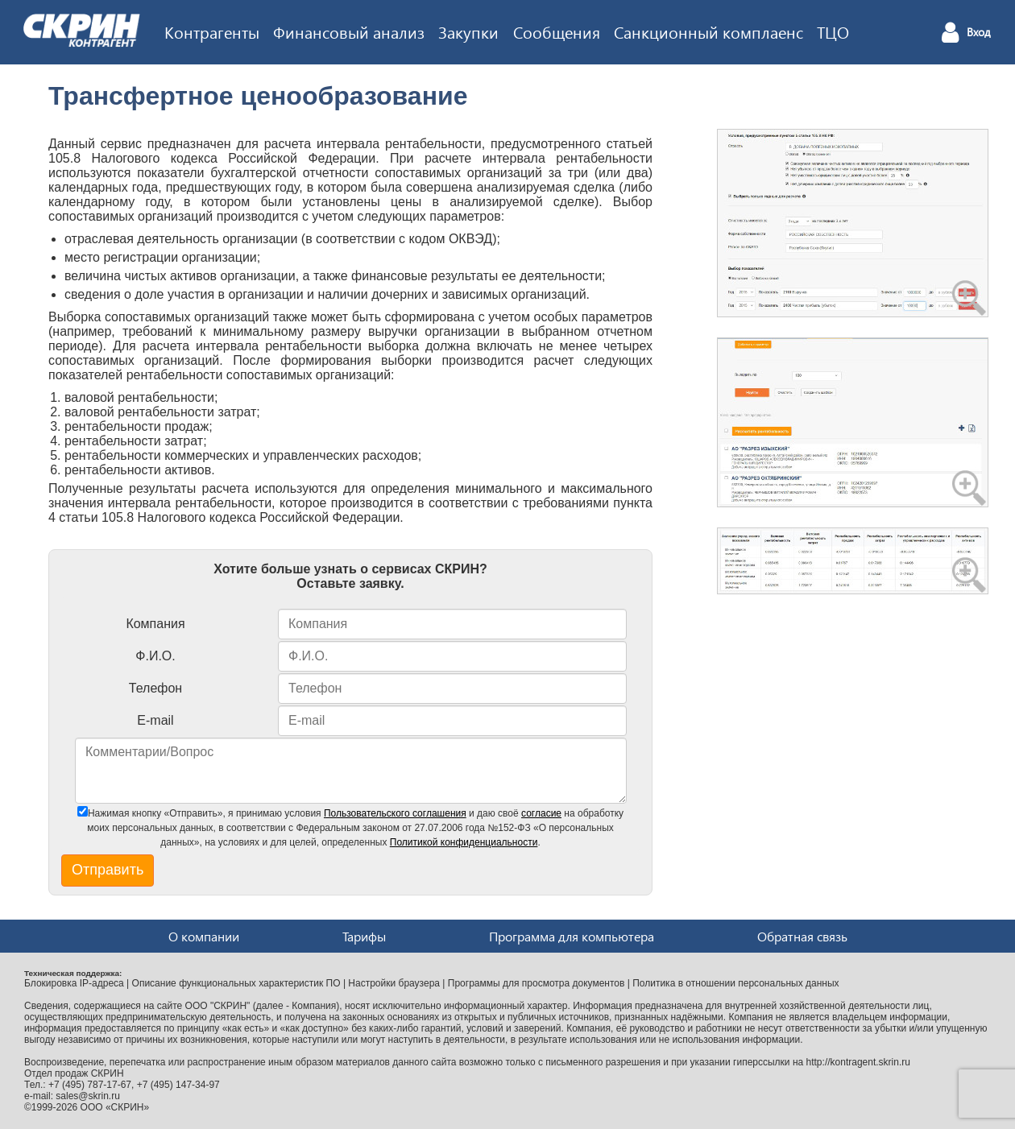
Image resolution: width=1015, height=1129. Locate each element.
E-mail (155, 720)
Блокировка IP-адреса (74, 983)
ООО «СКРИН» (115, 1107)
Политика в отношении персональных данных (735, 983)
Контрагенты (211, 31)
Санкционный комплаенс (708, 31)
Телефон (155, 688)
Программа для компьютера (571, 936)
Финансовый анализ (349, 31)
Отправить (107, 870)
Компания (155, 624)
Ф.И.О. (155, 656)
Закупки (468, 31)
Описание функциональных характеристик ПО (236, 983)
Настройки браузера (394, 983)
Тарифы (364, 936)
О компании (203, 936)
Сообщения (556, 31)
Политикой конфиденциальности (464, 842)
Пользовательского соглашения (395, 813)
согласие (541, 813)
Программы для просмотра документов (536, 983)
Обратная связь (802, 936)
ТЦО (833, 31)
